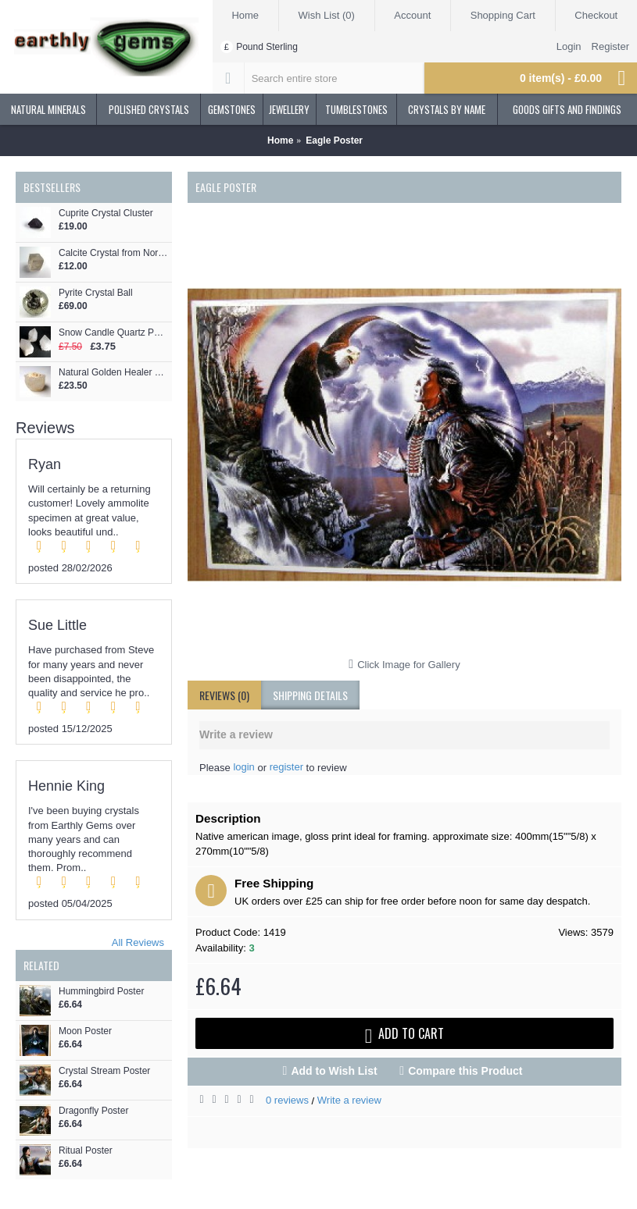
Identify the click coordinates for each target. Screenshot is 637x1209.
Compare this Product (465, 1071)
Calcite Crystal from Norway (113, 253)
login (243, 767)
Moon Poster (85, 1031)
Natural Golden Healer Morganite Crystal (113, 373)
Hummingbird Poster (101, 992)
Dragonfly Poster (93, 1111)
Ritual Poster (86, 1151)
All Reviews (138, 942)
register (286, 767)
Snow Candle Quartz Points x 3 (113, 333)
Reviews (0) (224, 695)
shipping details (310, 695)
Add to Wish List (334, 1071)
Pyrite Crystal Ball (96, 293)
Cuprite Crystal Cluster (106, 213)
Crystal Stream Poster (104, 1071)
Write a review (349, 1100)
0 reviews (287, 1100)
